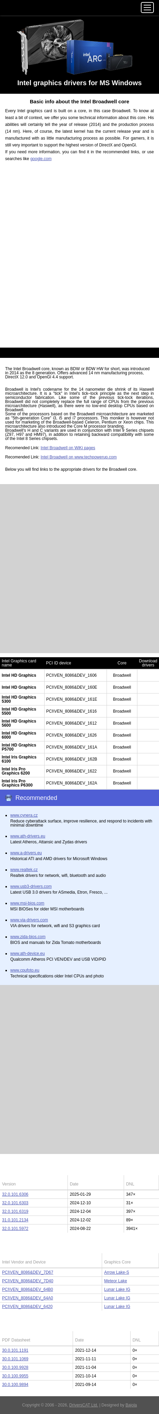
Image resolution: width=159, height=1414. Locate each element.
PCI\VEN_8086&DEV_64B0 (27, 1289)
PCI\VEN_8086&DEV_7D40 (27, 1281)
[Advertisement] (79, 258)
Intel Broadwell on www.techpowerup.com (78, 457)
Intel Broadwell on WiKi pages (67, 447)
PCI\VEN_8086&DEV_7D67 (27, 1272)
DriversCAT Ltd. (83, 1405)
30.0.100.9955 (15, 1376)
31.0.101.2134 (15, 1220)
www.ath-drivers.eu (27, 836)
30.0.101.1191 (15, 1350)
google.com (40, 158)
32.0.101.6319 (15, 1211)
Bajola (131, 1405)
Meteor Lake (115, 1281)
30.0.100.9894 (15, 1384)
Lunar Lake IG (117, 1289)
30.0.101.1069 (15, 1359)
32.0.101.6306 (15, 1194)
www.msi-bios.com (27, 903)
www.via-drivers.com (29, 920)
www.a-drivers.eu (26, 853)
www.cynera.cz (24, 815)
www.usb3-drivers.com (31, 886)
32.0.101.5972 (15, 1228)
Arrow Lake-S (116, 1272)
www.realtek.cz (24, 870)
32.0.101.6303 (15, 1203)
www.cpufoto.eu (24, 970)
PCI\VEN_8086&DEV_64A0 (27, 1298)
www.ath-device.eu (27, 953)
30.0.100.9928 (15, 1367)
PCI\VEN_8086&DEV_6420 (27, 1306)
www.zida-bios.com (28, 937)
